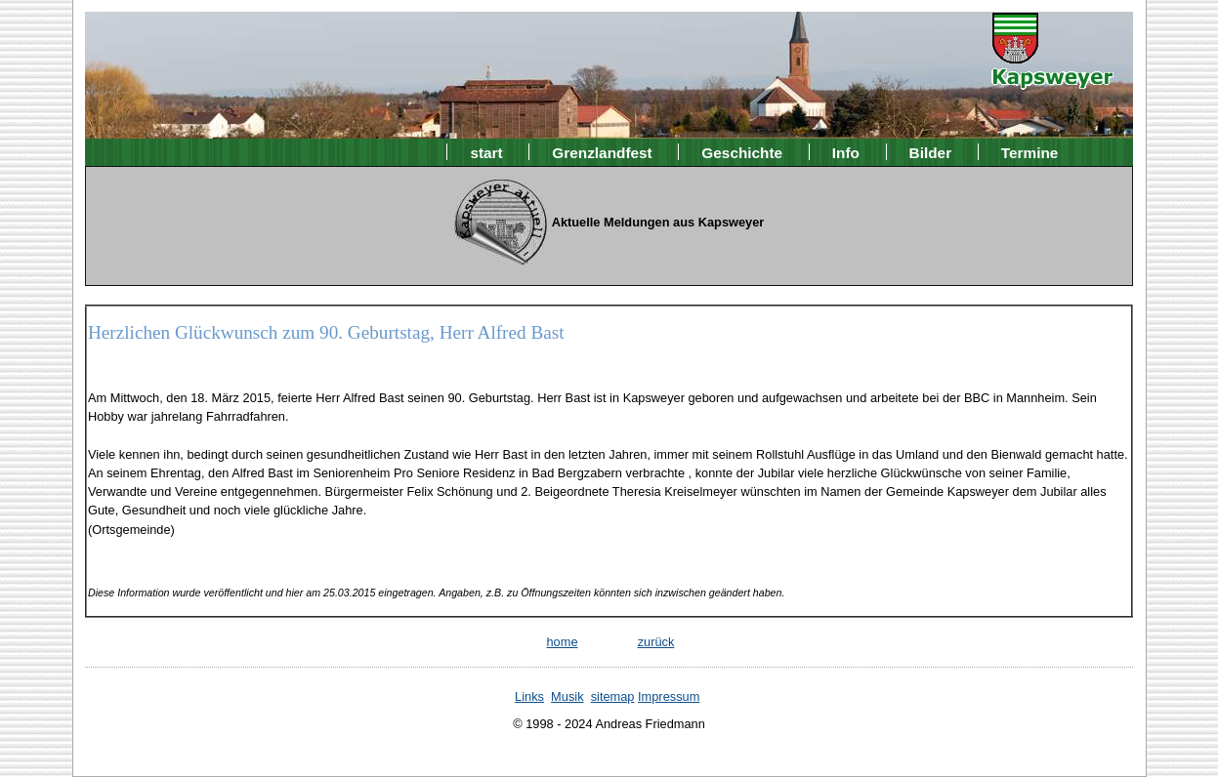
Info (846, 151)
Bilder (930, 151)
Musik (567, 696)
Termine (1030, 151)
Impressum (668, 696)
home (561, 641)
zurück (656, 641)
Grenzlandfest (601, 151)
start (486, 151)
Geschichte (741, 151)
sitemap (613, 696)
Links (529, 696)
